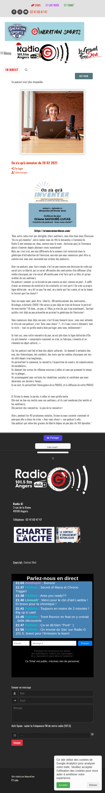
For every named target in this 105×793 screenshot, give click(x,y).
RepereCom (29, 776)
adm (14, 780)
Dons (36, 5)
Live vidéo (52, 5)
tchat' (69, 5)
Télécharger (19, 172)
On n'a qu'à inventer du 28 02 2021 (34, 162)
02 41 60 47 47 (38, 12)
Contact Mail (30, 562)
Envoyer (17, 743)
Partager (17, 168)
